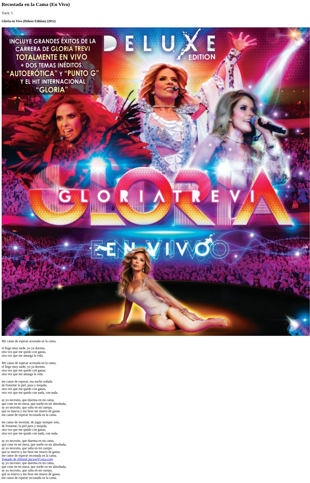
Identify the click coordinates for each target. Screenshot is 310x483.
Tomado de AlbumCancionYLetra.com (27, 459)
